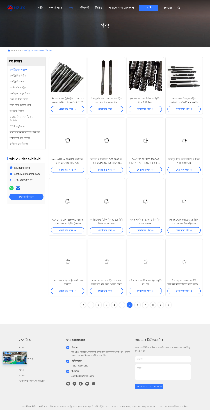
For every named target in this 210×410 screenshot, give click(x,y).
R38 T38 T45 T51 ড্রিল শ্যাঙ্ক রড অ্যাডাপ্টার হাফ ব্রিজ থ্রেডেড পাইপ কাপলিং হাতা (106, 284)
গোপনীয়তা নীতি (29, 406)
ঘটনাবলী (84, 7)
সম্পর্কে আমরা (56, 7)
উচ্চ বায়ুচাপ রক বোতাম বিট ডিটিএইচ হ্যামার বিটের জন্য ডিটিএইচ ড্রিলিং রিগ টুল (184, 284)
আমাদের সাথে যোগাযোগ (121, 7)
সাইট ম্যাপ (43, 406)
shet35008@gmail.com (27, 174)
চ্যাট (148, 7)
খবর (21, 370)
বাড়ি (40, 7)
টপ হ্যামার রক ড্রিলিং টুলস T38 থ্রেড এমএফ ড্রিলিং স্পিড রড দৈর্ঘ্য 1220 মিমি (67, 102)
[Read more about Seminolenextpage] (83, 305)
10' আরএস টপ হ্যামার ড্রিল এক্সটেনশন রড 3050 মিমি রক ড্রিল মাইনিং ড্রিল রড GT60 (184, 102)
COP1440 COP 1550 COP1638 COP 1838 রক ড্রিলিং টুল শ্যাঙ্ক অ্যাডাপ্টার (67, 223)
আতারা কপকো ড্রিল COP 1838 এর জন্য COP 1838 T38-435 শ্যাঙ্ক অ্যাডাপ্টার (106, 163)
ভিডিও (98, 7)
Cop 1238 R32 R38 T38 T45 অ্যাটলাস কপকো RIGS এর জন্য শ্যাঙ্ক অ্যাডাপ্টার (145, 163)
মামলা (22, 375)
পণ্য (71, 7)
